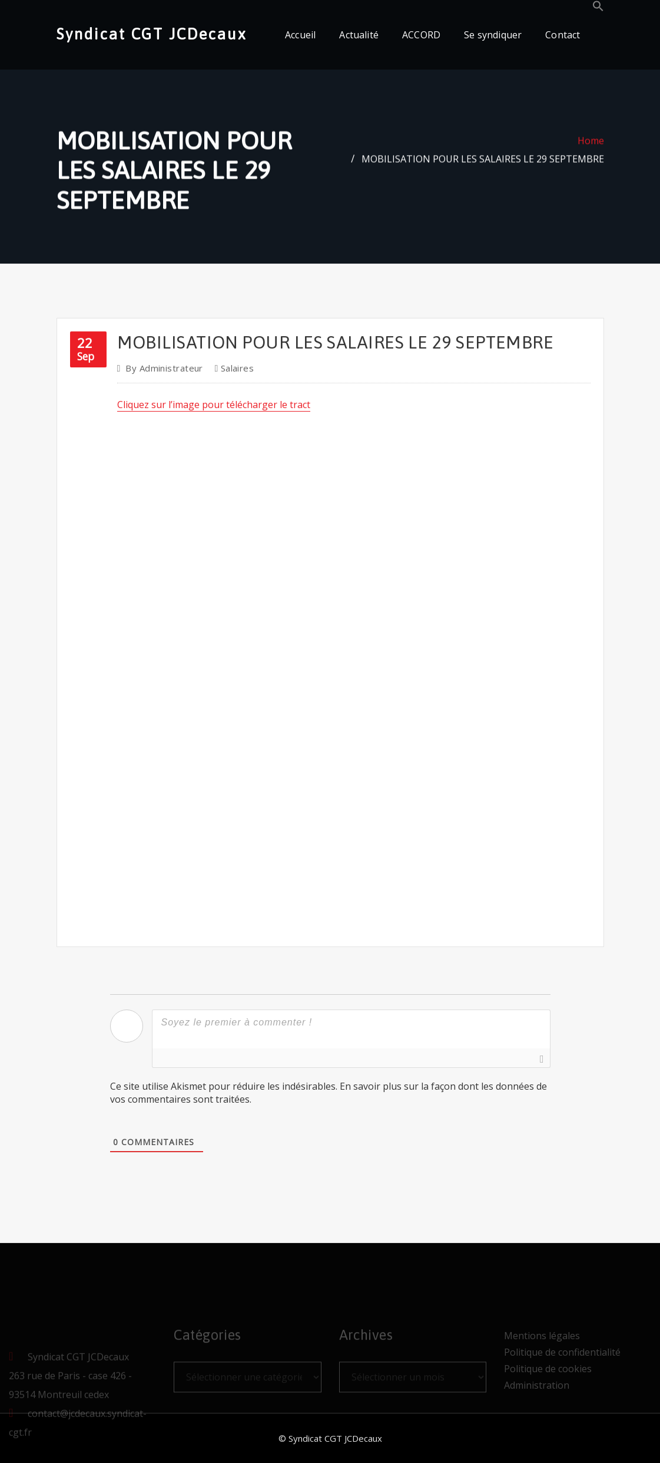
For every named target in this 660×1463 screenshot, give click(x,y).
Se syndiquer (493, 34)
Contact (562, 34)
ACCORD (421, 34)
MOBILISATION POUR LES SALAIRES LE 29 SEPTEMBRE (482, 165)
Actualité (359, 34)
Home (591, 147)
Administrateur (164, 414)
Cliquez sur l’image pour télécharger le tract (213, 451)
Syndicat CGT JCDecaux (152, 33)
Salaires (237, 414)
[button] (598, 8)
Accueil (300, 34)
